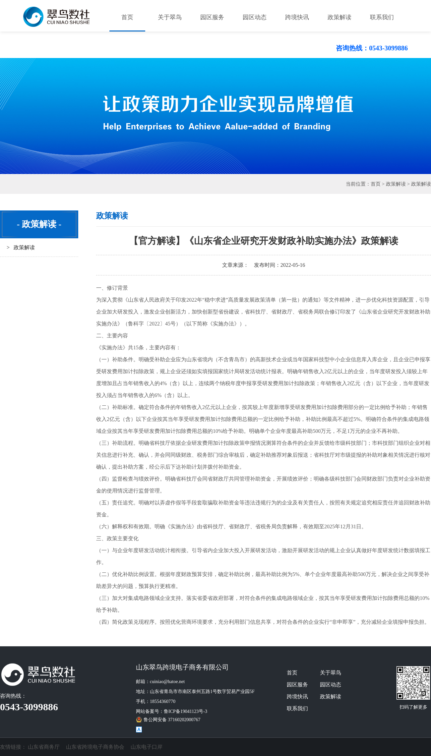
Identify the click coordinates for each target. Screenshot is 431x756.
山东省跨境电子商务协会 (95, 747)
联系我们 (382, 17)
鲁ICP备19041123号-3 (185, 711)
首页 (127, 17)
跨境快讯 (297, 17)
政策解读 (339, 17)
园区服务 (212, 17)
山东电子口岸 (146, 747)
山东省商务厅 (44, 747)
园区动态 (255, 17)
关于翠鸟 (170, 17)
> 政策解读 (21, 247)
